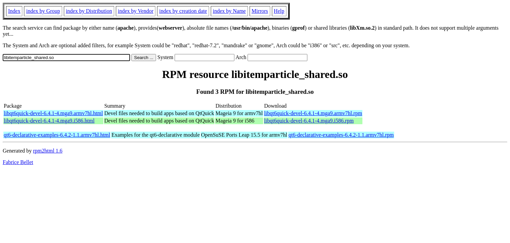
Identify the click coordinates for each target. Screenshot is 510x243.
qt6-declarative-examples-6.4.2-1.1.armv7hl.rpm (340, 135)
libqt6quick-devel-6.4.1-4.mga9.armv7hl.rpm (313, 113)
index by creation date (183, 11)
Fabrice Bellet (18, 162)
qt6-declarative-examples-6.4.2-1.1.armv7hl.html (57, 135)
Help (279, 11)
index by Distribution (89, 11)
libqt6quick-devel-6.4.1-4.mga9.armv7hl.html (53, 113)
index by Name (229, 11)
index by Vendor (135, 11)
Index (14, 11)
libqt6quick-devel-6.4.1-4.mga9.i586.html (49, 121)
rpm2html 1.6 (47, 151)
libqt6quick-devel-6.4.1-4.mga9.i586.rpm (309, 121)
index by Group (43, 11)
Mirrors (260, 11)
